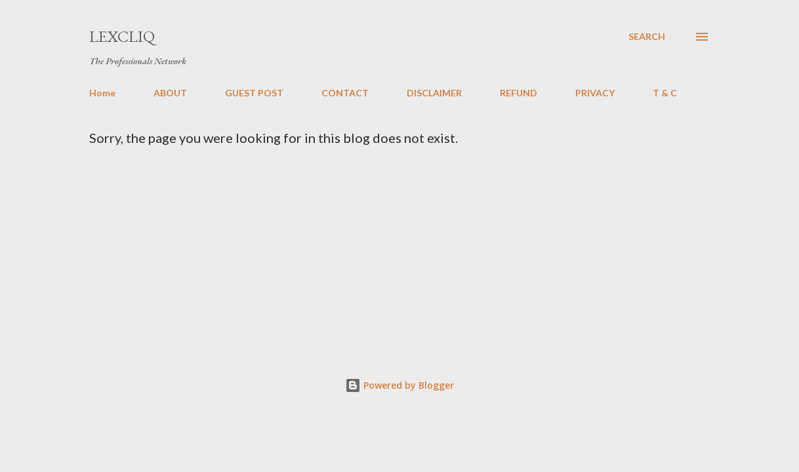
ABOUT (170, 92)
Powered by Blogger (399, 385)
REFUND (518, 92)
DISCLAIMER (434, 92)
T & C (665, 92)
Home (102, 92)
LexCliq (122, 36)
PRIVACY (595, 92)
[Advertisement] (444, 244)
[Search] (646, 37)
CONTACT (345, 92)
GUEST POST (254, 92)
